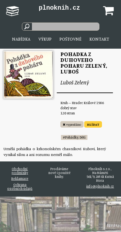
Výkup (45, 39)
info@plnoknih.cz (100, 186)
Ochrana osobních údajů (19, 186)
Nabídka (21, 39)
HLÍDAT (93, 124)
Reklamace (19, 178)
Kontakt (99, 39)
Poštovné (70, 39)
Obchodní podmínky (20, 171)
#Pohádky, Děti (74, 137)
